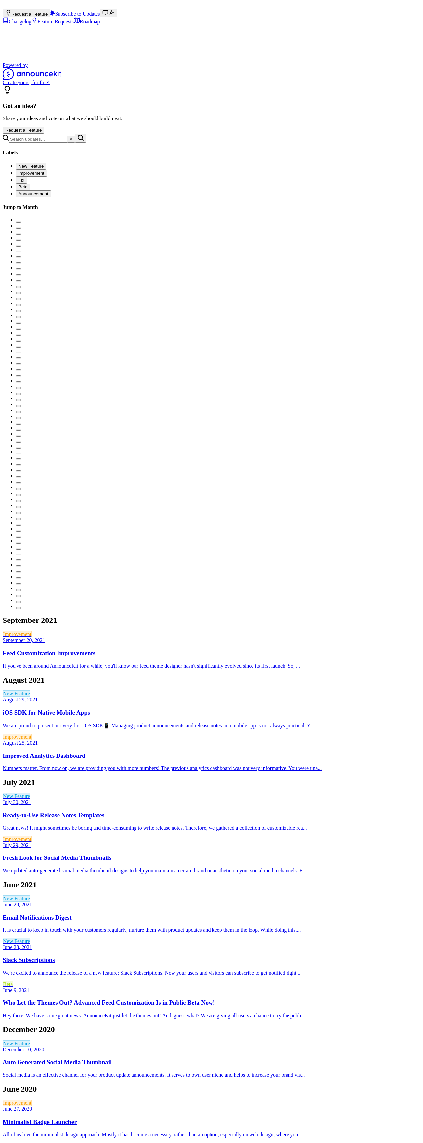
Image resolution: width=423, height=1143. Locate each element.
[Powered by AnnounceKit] (211, 73)
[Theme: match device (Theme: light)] (108, 13)
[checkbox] (31, 166)
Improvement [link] (17, 634)
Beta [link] (8, 984)
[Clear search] (71, 139)
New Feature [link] (16, 693)
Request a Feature (23, 130)
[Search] (38, 139)
